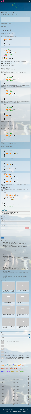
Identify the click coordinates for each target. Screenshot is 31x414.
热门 (6, 367)
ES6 (26, 371)
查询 (7, 368)
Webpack (22, 371)
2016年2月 (8, 400)
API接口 (3, 371)
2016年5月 (22, 397)
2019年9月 (22, 385)
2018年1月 (22, 389)
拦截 (11, 368)
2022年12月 (8, 378)
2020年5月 (22, 382)
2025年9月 (22, 376)
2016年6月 (8, 397)
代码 (22, 367)
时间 (19, 365)
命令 (23, 368)
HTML (10, 364)
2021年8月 (22, 379)
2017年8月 (22, 390)
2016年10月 (22, 396)
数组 (18, 367)
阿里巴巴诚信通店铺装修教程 (9, 354)
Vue (17, 371)
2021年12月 (8, 379)
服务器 (15, 364)
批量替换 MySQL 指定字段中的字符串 (9, 213)
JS (6, 364)
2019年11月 (22, 383)
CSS (20, 364)
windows (3, 368)
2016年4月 (8, 399)
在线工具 (21, 409)
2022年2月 (22, 378)
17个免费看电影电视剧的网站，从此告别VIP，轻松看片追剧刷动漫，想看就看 (17, 344)
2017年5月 (22, 392)
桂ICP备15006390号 (23, 411)
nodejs (12, 371)
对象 (5, 209)
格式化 (24, 365)
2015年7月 (22, 404)
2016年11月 (8, 396)
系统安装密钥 (11, 409)
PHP (2, 209)
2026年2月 (8, 376)
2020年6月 (8, 382)
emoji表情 (15, 409)
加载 (2, 367)
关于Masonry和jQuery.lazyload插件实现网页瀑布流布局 (11, 212)
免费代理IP (24, 409)
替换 (10, 367)
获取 (14, 367)
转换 (11, 365)
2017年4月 (8, 393)
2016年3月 (22, 399)
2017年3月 (22, 393)
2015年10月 (8, 403)
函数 (24, 364)
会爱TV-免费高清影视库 (6, 409)
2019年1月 (22, 386)
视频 (2, 365)
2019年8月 (8, 386)
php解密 (18, 409)
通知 (19, 368)
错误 (26, 367)
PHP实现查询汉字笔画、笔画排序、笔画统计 (12, 341)
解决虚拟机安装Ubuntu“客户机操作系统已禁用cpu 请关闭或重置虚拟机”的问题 (17, 357)
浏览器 (7, 365)
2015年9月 (22, 403)
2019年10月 (8, 385)
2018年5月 (8, 389)
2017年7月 (8, 392)
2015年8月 (8, 404)
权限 (15, 365)
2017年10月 (8, 390)
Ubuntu (8, 371)
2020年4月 (8, 383)
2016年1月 (22, 400)
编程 (3, 14)
